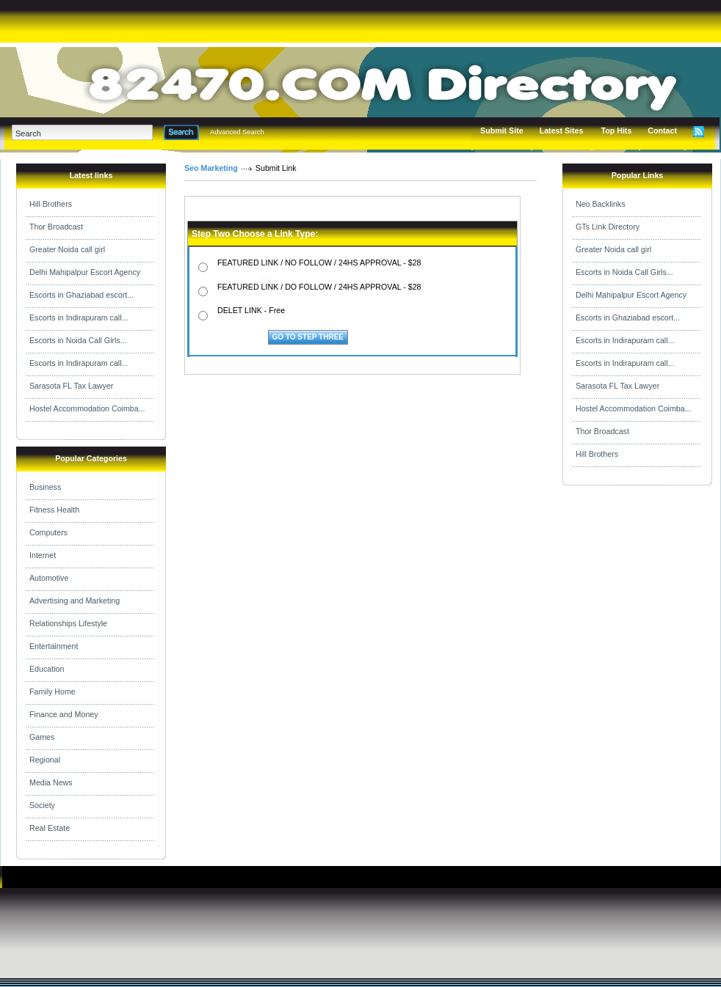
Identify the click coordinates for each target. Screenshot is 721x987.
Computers (48, 532)
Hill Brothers (50, 203)
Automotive (48, 577)
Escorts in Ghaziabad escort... (81, 294)
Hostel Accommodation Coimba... (87, 408)
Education (46, 668)
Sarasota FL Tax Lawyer (71, 385)
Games (41, 737)
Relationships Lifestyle (68, 623)
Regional (44, 759)
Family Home (52, 691)
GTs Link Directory (608, 226)
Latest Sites (562, 130)
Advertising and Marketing (74, 600)
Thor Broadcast (56, 226)
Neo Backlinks (601, 203)
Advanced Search (237, 132)
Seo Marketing (211, 168)
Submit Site (501, 130)
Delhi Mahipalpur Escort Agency (84, 272)
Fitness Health (54, 509)
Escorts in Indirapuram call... (78, 317)
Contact (662, 130)
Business (45, 487)
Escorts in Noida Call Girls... (78, 340)
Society (42, 805)
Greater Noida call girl (67, 249)
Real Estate (49, 827)
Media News (51, 782)
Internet (42, 555)
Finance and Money (63, 714)
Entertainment (53, 646)
